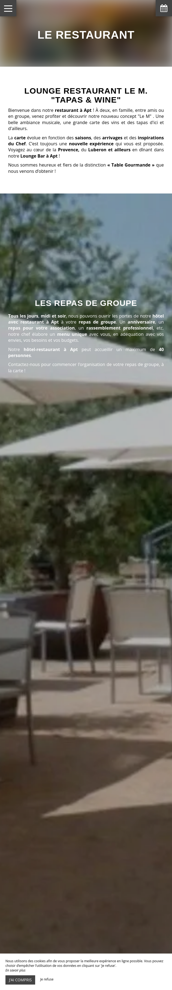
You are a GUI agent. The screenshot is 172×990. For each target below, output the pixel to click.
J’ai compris (20, 979)
